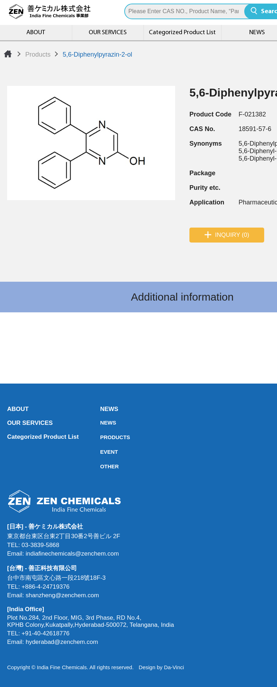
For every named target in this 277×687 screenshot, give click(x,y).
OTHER (102, 466)
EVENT (102, 452)
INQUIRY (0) (232, 234)
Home (7, 53)
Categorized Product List (182, 32)
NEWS (102, 409)
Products (38, 54)
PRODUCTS (102, 437)
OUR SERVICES (108, 32)
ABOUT (35, 32)
